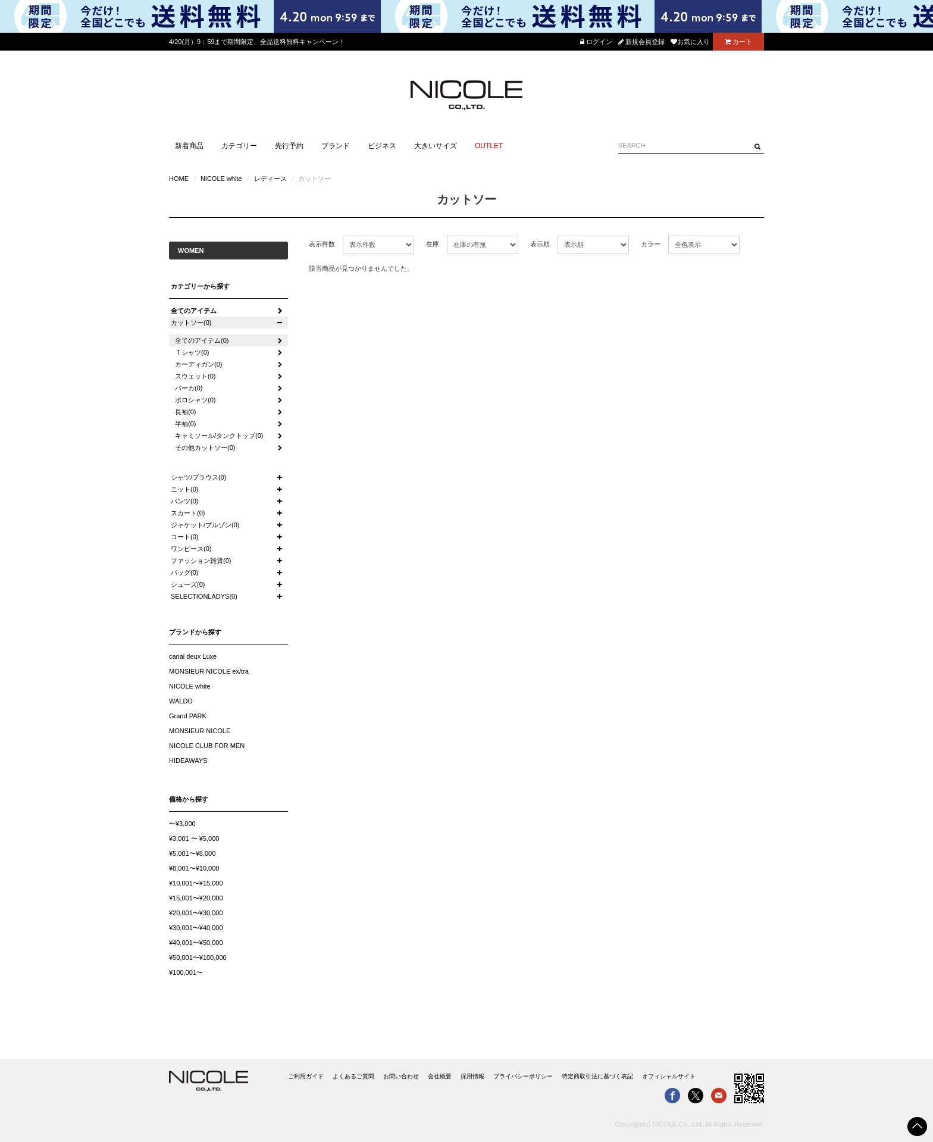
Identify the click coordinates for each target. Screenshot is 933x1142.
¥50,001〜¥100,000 (198, 957)
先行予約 (289, 146)
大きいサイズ (435, 146)
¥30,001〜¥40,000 (196, 927)
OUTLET (489, 146)
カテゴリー (239, 146)
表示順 (540, 244)
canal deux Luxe (193, 656)
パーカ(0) (188, 388)
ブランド (335, 146)
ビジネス (382, 146)
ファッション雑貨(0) (201, 560)
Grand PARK (187, 715)
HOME (179, 178)
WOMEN (190, 250)
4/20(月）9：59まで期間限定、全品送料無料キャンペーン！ (257, 41)
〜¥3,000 (182, 823)
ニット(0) (184, 489)
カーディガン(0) (198, 364)
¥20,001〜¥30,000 (196, 912)
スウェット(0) (195, 376)
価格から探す (188, 799)
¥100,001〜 (186, 972)
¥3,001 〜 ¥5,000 (194, 838)
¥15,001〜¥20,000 (196, 898)
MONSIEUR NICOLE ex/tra (209, 671)
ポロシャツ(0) (195, 399)
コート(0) (184, 536)
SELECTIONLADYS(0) (204, 596)
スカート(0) (188, 513)
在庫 (432, 244)
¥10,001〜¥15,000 (196, 883)
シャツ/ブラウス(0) (199, 477)
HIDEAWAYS (188, 760)
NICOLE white (221, 178)
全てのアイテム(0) (201, 340)
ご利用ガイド (306, 1076)
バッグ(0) (184, 572)
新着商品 (189, 146)
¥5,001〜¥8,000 (192, 853)
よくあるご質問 (353, 1076)
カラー (650, 244)
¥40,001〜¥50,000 (196, 942)
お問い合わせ (401, 1076)
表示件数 (322, 244)
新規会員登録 (641, 41)
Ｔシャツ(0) (192, 352)
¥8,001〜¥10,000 (194, 868)
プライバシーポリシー (523, 1076)
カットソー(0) (191, 322)
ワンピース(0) (191, 548)
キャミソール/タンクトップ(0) (219, 435)
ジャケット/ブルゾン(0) (205, 524)
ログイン (596, 41)
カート (738, 41)
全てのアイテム (194, 310)
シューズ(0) (188, 584)
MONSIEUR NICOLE (199, 730)
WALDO (181, 701)
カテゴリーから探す (200, 286)
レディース (270, 178)
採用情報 (472, 1076)
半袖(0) (185, 423)
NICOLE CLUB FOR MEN (207, 745)
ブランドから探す (195, 632)
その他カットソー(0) (205, 447)
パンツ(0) (184, 501)
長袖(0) (185, 411)
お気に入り (690, 41)
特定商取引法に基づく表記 (597, 1076)
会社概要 (440, 1076)
